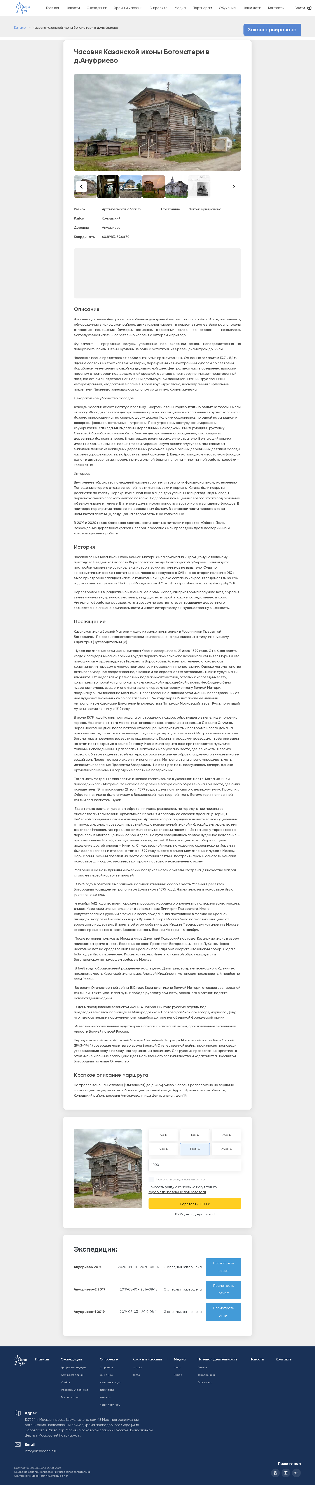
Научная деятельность (218, 1359)
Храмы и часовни (128, 8)
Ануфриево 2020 (88, 1267)
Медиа (180, 8)
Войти (300, 8)
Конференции (206, 1375)
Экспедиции (97, 8)
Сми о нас (106, 1375)
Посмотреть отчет (223, 1267)
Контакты (276, 8)
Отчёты (65, 1382)
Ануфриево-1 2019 (89, 1312)
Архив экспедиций (72, 1375)
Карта (136, 1375)
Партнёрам (202, 8)
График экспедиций (73, 1367)
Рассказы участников (74, 1390)
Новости (73, 8)
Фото (177, 1367)
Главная (52, 8)
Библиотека (205, 1382)
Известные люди (110, 1382)
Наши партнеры (110, 1405)
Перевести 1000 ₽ (195, 1204)
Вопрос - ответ (70, 1397)
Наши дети (252, 8)
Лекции (202, 1367)
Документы (107, 1390)
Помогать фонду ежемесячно (180, 1179)
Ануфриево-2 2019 (89, 1289)
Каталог (20, 27)
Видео (178, 1375)
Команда (105, 1397)
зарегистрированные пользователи (177, 1192)
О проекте (158, 8)
